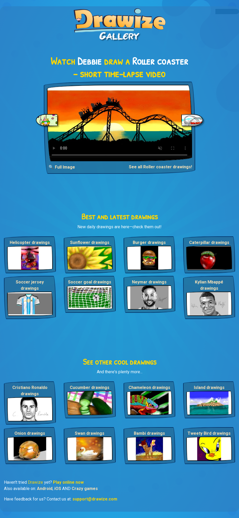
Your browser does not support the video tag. (119, 123)
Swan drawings (89, 433)
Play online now (68, 482)
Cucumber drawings (89, 387)
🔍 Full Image (62, 167)
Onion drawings (29, 433)
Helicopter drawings (30, 242)
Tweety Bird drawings (209, 433)
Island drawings (209, 387)
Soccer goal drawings (89, 282)
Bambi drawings (149, 433)
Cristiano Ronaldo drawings (29, 390)
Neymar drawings (149, 282)
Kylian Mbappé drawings (209, 285)
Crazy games (85, 488)
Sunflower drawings (89, 242)
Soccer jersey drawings (30, 285)
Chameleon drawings (149, 387)
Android (44, 488)
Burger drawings (149, 242)
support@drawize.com (94, 499)
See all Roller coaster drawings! (160, 166)
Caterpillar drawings (209, 242)
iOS (57, 488)
